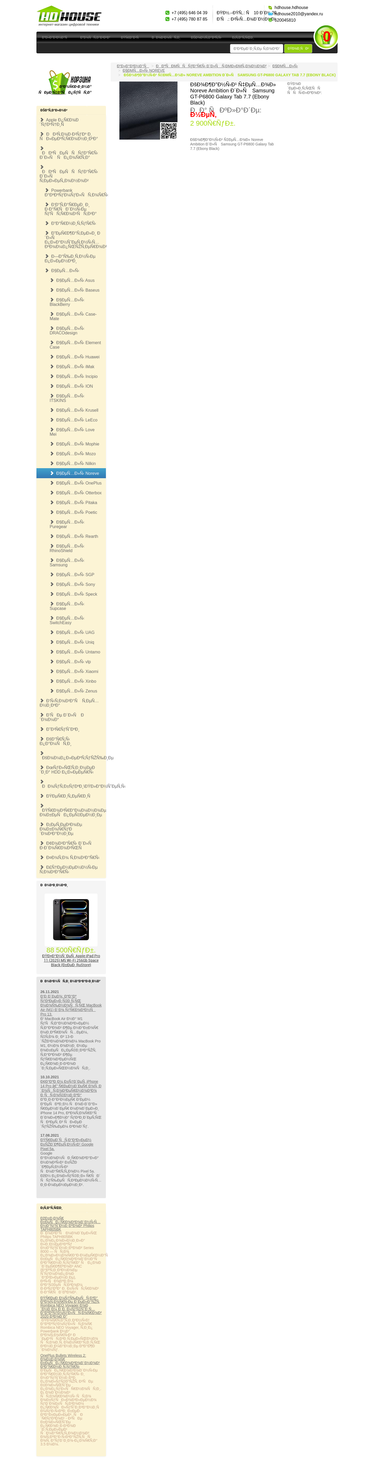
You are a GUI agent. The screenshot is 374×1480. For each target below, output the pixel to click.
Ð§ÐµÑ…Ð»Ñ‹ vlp (70, 662)
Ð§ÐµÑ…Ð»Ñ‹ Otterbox (76, 493)
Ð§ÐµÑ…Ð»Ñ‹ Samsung (67, 562)
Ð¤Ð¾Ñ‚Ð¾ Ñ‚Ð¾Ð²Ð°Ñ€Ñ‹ (70, 857)
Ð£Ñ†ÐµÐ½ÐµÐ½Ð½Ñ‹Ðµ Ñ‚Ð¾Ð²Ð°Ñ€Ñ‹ (69, 869)
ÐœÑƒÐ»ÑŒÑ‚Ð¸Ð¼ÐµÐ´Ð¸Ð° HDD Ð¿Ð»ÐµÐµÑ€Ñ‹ (67, 769)
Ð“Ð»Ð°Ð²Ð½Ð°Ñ (56, 37)
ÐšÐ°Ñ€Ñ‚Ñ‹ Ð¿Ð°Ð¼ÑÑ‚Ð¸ (56, 741)
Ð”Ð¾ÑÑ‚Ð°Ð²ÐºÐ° (95, 37)
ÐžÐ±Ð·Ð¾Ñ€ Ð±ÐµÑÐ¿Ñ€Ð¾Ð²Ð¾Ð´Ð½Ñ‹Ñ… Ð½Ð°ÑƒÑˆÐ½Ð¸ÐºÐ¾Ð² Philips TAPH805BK (70, 1223)
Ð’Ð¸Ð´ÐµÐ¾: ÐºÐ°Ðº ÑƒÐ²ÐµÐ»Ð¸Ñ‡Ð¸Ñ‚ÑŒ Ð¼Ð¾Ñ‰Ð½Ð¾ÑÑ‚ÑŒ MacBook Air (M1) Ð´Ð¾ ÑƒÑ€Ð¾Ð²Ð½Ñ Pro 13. (71, 1005)
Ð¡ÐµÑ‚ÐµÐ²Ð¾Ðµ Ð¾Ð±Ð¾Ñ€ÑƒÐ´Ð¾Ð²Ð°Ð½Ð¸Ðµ (61, 829)
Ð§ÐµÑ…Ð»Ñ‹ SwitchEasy (67, 620)
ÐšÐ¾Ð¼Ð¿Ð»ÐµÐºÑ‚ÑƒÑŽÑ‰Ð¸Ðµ (73, 755)
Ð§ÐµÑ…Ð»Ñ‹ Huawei (75, 357)
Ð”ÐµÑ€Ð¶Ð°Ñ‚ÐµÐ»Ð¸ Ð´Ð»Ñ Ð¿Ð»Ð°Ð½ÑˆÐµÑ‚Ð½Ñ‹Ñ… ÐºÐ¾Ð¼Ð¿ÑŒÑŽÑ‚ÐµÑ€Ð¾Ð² (75, 240)
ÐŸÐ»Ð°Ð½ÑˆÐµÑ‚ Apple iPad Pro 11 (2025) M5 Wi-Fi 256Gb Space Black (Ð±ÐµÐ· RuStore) (71, 960)
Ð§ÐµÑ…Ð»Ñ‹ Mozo (73, 454)
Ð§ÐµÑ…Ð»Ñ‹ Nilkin (73, 463)
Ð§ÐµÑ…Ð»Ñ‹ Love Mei (72, 432)
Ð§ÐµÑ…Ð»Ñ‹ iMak (72, 366)
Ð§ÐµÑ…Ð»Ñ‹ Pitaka (73, 502)
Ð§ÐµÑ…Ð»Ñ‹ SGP (72, 574)
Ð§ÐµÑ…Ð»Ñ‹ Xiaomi (74, 671)
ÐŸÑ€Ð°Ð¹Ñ (131, 37)
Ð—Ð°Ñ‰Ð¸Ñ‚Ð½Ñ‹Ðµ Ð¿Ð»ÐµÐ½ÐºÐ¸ (70, 258)
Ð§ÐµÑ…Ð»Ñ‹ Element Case (75, 344)
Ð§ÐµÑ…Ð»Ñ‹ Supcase (67, 606)
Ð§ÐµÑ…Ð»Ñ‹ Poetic (73, 512)
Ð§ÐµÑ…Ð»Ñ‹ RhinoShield (67, 548)
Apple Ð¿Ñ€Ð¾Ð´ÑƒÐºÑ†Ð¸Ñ (59, 122)
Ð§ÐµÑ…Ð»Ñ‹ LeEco (73, 420)
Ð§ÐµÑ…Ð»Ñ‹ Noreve (74, 473)
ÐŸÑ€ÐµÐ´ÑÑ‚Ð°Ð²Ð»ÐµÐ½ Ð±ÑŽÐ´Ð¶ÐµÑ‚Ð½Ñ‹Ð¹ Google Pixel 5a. (67, 1144)
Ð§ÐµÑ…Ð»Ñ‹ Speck (73, 594)
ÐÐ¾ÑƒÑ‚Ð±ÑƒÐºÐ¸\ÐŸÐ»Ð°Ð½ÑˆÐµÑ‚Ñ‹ (73, 784)
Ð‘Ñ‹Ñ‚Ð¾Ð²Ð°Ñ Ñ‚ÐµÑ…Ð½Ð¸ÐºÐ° (69, 703)
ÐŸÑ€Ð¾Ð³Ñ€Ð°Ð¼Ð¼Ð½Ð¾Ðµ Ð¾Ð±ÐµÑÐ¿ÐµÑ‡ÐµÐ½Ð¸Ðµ (73, 810)
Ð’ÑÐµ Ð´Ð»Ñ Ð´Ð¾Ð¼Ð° (62, 717)
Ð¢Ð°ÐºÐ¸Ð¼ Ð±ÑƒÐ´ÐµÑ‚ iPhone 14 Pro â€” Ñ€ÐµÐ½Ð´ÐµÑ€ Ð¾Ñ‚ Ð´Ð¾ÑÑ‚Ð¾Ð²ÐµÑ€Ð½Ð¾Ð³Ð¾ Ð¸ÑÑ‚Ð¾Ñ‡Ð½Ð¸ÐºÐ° (70, 1088)
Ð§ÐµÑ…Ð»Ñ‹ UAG (72, 632)
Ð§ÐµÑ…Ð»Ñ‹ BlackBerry (67, 302)
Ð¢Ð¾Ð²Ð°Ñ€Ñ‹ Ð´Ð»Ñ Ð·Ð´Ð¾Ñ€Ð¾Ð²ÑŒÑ (67, 845)
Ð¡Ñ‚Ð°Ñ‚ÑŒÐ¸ (243, 37)
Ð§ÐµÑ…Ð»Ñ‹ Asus (72, 280)
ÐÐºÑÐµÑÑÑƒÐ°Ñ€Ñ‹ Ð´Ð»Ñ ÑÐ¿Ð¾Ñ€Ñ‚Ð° (69, 153)
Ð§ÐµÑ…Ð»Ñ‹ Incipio (74, 376)
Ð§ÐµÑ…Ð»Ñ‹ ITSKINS (67, 398)
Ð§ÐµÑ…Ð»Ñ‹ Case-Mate (73, 316)
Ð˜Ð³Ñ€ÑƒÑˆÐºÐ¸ (60, 729)
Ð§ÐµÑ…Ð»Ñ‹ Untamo (75, 652)
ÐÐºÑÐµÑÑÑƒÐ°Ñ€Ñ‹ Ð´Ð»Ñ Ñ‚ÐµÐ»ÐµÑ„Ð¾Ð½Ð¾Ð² (69, 174)
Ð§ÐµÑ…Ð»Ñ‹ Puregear (67, 524)
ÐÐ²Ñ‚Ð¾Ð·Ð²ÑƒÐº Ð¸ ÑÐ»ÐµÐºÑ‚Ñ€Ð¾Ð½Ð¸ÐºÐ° (69, 136)
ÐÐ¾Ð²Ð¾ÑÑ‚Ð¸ (166, 37)
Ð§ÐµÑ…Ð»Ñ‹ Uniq (72, 642)
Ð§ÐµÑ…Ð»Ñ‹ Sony (72, 584)
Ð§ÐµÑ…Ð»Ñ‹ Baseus (75, 290)
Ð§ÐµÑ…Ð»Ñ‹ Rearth (74, 536)
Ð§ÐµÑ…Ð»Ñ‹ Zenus (73, 691)
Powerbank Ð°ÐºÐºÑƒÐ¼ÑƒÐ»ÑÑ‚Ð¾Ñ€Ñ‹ (75, 192)
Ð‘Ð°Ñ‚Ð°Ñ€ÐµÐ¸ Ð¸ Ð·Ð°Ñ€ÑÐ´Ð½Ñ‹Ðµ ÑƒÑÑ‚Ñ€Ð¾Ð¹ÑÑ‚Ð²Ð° (71, 209)
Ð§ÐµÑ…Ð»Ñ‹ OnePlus (76, 483)
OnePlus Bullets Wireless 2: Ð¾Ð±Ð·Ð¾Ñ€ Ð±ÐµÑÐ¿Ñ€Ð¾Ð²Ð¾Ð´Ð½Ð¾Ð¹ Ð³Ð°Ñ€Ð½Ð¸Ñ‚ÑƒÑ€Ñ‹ (70, 1361)
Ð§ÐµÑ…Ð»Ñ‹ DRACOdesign (67, 330)
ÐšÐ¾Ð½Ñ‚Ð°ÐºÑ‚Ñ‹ (206, 37)
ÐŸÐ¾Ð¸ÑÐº (298, 48)
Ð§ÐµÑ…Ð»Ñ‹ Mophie (74, 444)
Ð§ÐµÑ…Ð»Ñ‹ (62, 270)
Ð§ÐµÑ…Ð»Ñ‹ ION (71, 386)
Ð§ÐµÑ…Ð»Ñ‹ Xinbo (73, 681)
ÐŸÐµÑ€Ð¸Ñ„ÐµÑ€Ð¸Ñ (67, 796)
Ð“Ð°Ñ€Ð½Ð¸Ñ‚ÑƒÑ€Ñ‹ (70, 223)
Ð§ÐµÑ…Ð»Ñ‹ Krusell (74, 410)
